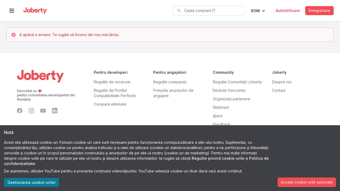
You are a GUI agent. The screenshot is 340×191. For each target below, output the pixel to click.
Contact (279, 90)
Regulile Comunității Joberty (237, 82)
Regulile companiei (169, 82)
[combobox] (208, 10)
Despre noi (281, 82)
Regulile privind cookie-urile (218, 158)
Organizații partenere (231, 99)
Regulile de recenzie (112, 82)
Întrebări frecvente (229, 90)
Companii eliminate (110, 104)
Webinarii (221, 107)
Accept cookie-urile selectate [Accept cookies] (307, 182)
